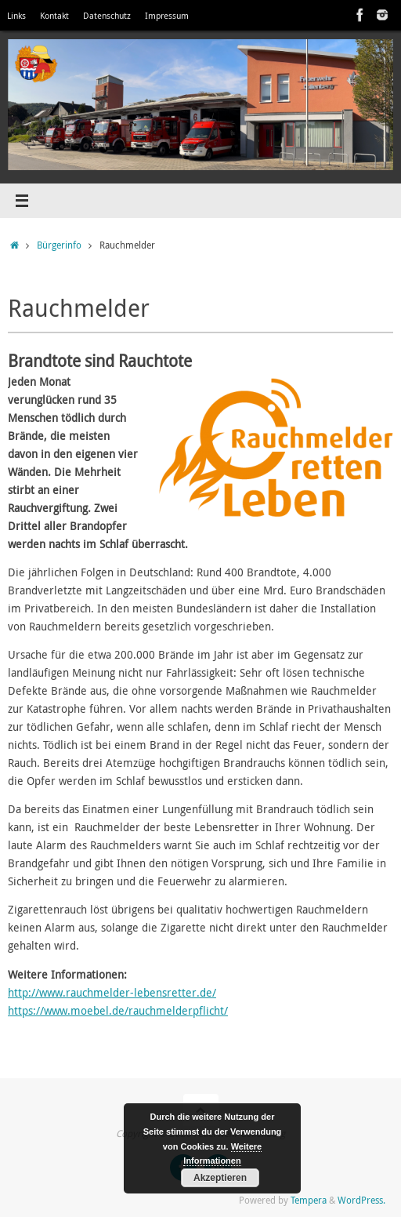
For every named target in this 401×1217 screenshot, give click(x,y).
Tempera (309, 1200)
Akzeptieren (220, 1177)
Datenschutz (107, 15)
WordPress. (361, 1200)
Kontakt (54, 15)
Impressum (167, 15)
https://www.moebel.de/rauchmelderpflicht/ (118, 1011)
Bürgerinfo (59, 245)
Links (16, 15)
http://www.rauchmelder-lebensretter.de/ (112, 993)
